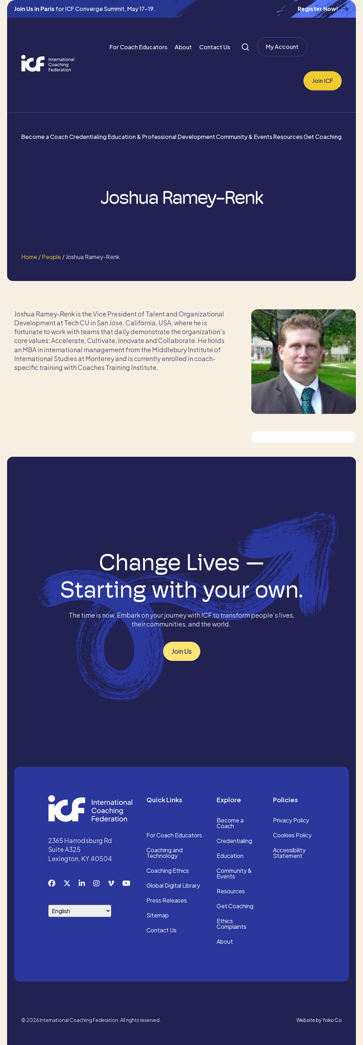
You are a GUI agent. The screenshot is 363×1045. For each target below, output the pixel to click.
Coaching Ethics (167, 871)
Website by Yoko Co (319, 1020)
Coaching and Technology (164, 853)
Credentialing (88, 136)
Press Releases (166, 901)
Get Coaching (322, 136)
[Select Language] (79, 911)
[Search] (245, 47)
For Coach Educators (138, 47)
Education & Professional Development (161, 136)
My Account (282, 46)
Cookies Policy (292, 835)
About (183, 47)
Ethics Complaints (231, 924)
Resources (287, 136)
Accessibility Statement (289, 853)
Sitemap (157, 915)
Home (29, 256)
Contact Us (214, 47)
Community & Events (244, 136)
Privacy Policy (291, 821)
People (51, 256)
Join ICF (322, 80)
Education (230, 856)
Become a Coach (44, 136)
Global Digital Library (173, 886)
